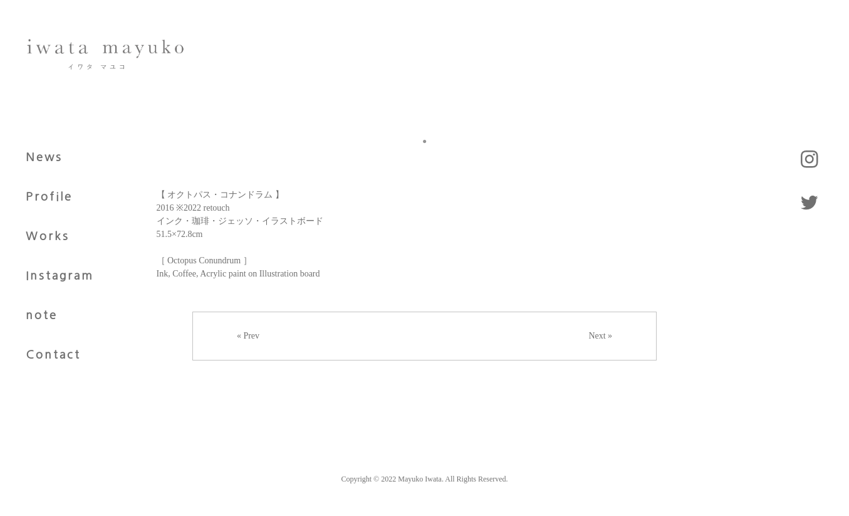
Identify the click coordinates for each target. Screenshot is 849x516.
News (44, 157)
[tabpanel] (425, 119)
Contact (53, 355)
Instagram (60, 276)
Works (48, 236)
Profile (49, 197)
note (42, 315)
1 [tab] (425, 141)
